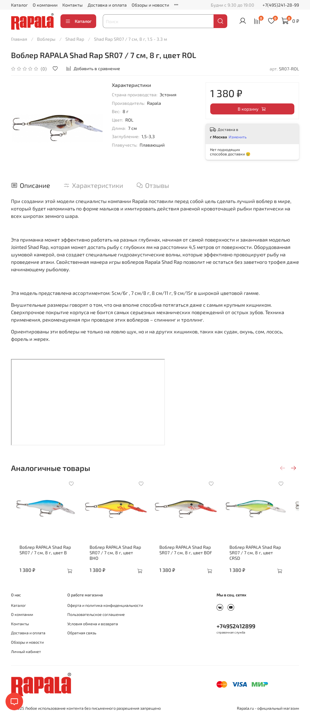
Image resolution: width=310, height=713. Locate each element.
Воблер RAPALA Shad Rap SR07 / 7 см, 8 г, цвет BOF (190, 553)
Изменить (238, 137)
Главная (19, 39)
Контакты (72, 4)
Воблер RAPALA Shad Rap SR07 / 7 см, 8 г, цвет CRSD (265, 553)
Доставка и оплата (107, 4)
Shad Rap (74, 39)
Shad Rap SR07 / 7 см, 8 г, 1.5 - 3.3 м (130, 39)
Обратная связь (81, 631)
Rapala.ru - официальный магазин (268, 706)
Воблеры (46, 39)
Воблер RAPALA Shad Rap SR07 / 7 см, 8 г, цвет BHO (116, 553)
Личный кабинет (26, 650)
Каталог (19, 4)
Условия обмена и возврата (92, 622)
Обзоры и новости (150, 4)
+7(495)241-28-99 (280, 4)
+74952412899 (236, 624)
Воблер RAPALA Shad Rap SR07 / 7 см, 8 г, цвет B (41, 553)
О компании (45, 4)
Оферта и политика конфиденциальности (105, 604)
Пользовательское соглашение (96, 613)
